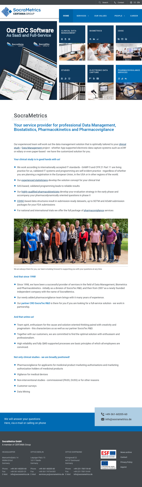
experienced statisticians (34, 180)
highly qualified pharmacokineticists (40, 191)
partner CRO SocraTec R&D (35, 303)
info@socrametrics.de (118, 422)
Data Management (32, 147)
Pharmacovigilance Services (129, 71)
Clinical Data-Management (69, 32)
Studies (65, 70)
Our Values (100, 16)
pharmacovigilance (94, 210)
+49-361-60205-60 (116, 417)
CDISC (121, 31)
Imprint (123, 467)
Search (105, 2)
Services (81, 16)
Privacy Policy (126, 462)
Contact (121, 2)
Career (134, 16)
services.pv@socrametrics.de (51, 474)
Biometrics (96, 31)
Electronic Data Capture (99, 71)
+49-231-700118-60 (82, 469)
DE (135, 2)
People (118, 16)
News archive (126, 452)
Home (66, 16)
